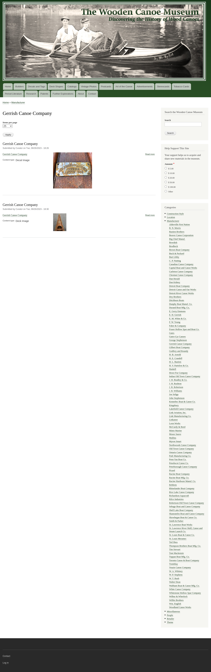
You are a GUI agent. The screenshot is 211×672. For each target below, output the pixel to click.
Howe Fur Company (178, 373)
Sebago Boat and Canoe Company (184, 506)
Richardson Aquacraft (179, 495)
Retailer (170, 619)
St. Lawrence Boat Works (180, 524)
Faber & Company (177, 326)
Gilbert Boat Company (179, 347)
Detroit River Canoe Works (181, 293)
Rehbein (173, 485)
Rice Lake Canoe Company (181, 492)
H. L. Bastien (175, 362)
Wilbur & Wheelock (178, 596)
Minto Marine (175, 430)
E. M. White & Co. (177, 318)
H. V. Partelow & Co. (179, 365)
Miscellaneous (173, 611)
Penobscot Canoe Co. (179, 463)
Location (171, 217)
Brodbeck (173, 246)
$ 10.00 (171, 173)
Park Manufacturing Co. (180, 456)
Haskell (172, 369)
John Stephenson (176, 398)
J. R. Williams (175, 391)
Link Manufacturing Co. (180, 416)
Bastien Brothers (176, 232)
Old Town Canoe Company (181, 448)
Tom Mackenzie (176, 553)
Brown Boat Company (179, 250)
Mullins (172, 438)
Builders (19, 86)
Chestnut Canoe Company (181, 275)
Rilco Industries (176, 499)
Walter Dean (175, 582)
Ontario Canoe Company (180, 452)
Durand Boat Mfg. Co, (179, 307)
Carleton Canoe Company (181, 271)
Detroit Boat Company (179, 286)
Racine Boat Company (179, 474)
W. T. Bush (174, 578)
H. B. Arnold (175, 354)
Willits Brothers (176, 600)
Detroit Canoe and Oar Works (182, 289)
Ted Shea (173, 542)
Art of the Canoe (124, 86)
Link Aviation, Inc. (177, 412)
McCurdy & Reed (177, 427)
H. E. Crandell (175, 358)
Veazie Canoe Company (180, 567)
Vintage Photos (88, 86)
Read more (150, 154)
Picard (172, 470)
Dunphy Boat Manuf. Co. (180, 304)
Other (170, 191)
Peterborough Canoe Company (183, 467)
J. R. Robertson (176, 387)
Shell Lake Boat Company (181, 510)
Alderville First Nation (179, 224)
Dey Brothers (175, 297)
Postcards (106, 86)
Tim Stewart (174, 549)
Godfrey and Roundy (178, 351)
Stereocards (163, 86)
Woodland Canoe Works (180, 607)
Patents (44, 93)
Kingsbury (174, 405)
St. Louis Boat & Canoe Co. (182, 535)
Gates (171, 333)
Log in (6, 663)
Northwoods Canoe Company (182, 445)
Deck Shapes (56, 86)
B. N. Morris (175, 228)
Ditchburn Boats (176, 300)
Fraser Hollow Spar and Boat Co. (184, 329)
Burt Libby (174, 257)
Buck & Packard (176, 253)
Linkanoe (173, 419)
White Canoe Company (179, 589)
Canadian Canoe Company (181, 264)
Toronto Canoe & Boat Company (184, 560)
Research (31, 93)
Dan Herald (174, 279)
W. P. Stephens (176, 575)
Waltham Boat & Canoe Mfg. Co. (184, 585)
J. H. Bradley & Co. (178, 380)
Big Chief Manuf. (177, 239)
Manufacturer (18, 102)
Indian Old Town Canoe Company (184, 376)
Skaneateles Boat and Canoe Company (186, 514)
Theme (170, 622)
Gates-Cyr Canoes (177, 336)
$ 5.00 (170, 168)
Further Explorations (63, 93)
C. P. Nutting (175, 261)
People (170, 615)
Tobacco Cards (181, 86)
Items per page (10, 122)
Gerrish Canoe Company (20, 144)
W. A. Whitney (176, 571)
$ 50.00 (171, 182)
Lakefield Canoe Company (181, 409)
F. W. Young (174, 322)
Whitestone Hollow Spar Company (185, 593)
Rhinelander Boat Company (182, 488)
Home (8, 86)
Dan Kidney (174, 282)
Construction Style (175, 214)
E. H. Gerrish (175, 315)
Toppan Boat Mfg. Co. (179, 556)
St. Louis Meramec (178, 538)
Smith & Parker (176, 521)
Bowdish (173, 242)
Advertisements (145, 86)
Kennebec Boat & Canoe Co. (182, 401)
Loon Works (174, 423)
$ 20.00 (171, 178)
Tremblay (173, 564)
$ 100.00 (172, 187)
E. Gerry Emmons (177, 311)
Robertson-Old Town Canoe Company (186, 503)
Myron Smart (175, 441)
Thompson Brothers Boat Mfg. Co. (185, 546)
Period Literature (13, 93)
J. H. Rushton (175, 383)
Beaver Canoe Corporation (181, 235)
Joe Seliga (173, 394)
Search (168, 120)
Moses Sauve (175, 434)
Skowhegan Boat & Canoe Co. (183, 517)
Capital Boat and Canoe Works (183, 268)
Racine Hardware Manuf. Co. (182, 481)
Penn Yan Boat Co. (177, 459)
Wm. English (175, 604)
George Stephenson (178, 340)
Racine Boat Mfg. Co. (179, 477)
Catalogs (71, 86)
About (81, 93)
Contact (92, 93)
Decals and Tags (36, 86)
